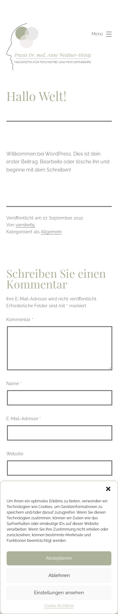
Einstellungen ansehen (59, 592)
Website (14, 453)
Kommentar (19, 319)
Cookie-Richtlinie (59, 606)
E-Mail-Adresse (23, 418)
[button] (108, 489)
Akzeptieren (59, 558)
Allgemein (51, 231)
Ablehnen (59, 575)
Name (14, 383)
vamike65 (25, 224)
